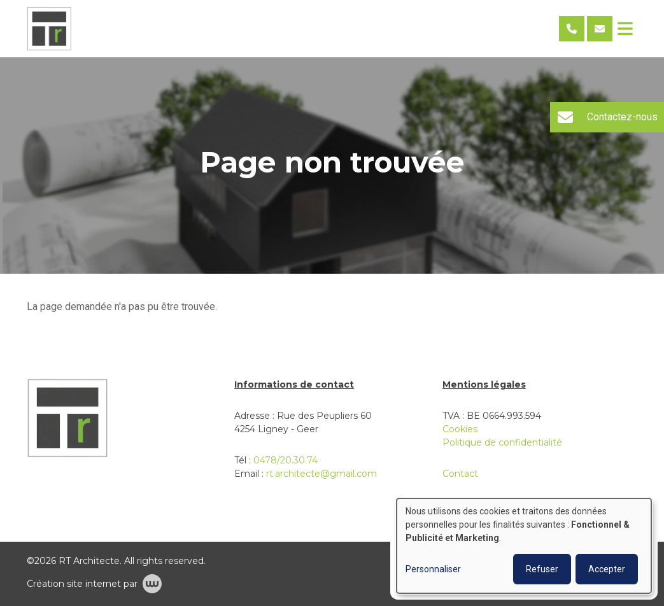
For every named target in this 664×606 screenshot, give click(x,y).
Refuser (542, 569)
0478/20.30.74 (285, 460)
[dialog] (524, 545)
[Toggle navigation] (625, 28)
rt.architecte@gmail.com (321, 473)
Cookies (459, 429)
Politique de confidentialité (502, 442)
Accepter (606, 569)
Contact (460, 473)
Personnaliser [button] (433, 569)
